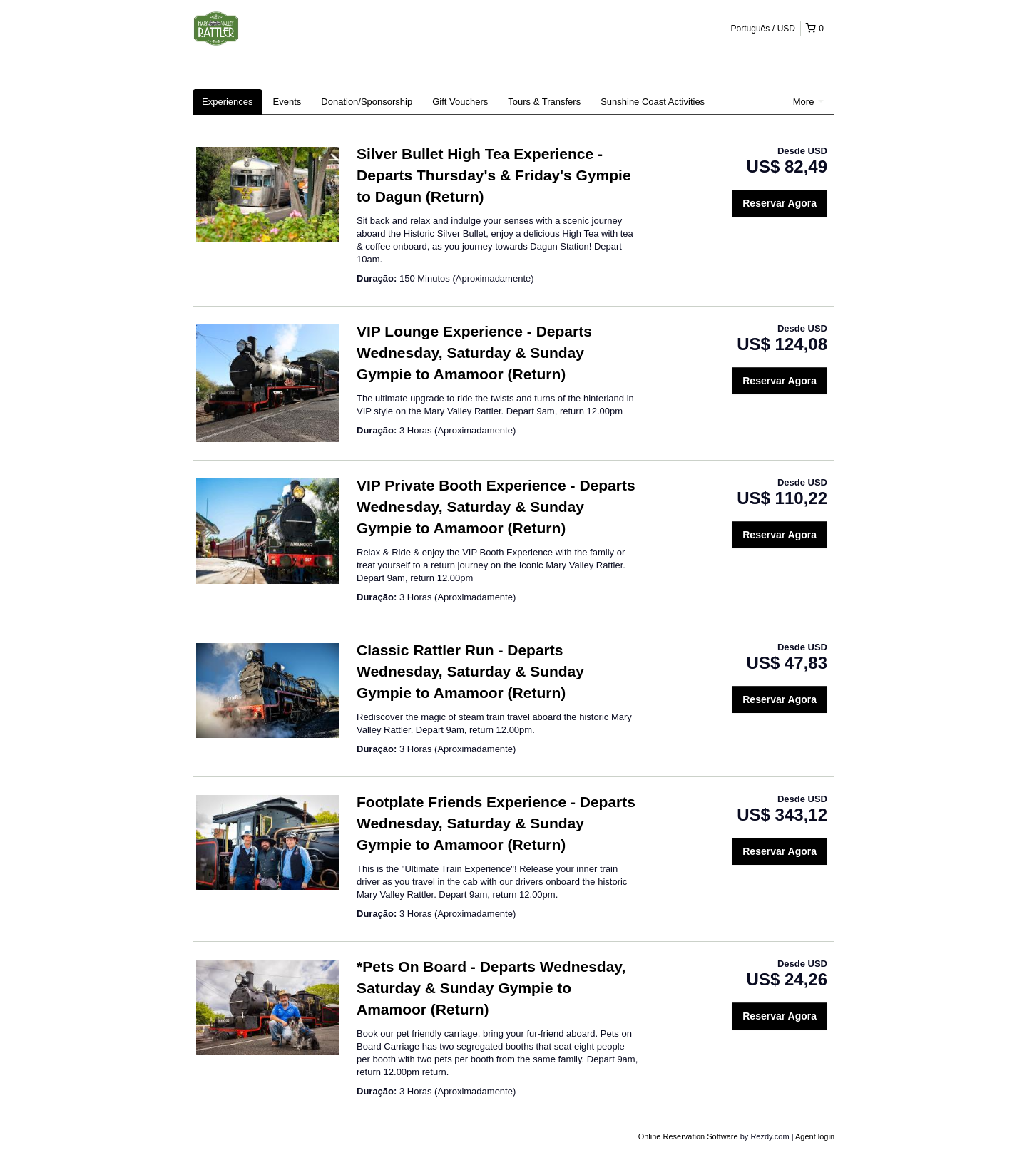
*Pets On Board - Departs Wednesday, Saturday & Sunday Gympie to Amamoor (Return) (491, 987)
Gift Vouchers (460, 101)
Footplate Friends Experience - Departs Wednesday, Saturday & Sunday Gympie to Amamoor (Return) (496, 823)
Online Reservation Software (688, 1136)
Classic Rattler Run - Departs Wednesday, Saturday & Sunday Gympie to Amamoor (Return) (470, 671)
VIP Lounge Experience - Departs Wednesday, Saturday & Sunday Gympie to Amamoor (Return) (474, 352)
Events (287, 101)
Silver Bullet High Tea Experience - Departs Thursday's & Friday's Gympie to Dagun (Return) (494, 175)
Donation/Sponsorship (366, 101)
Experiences (227, 101)
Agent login (814, 1136)
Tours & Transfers (544, 101)
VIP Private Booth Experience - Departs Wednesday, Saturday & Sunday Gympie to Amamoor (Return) (496, 506)
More (808, 101)
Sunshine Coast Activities (653, 101)
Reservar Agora (779, 203)
